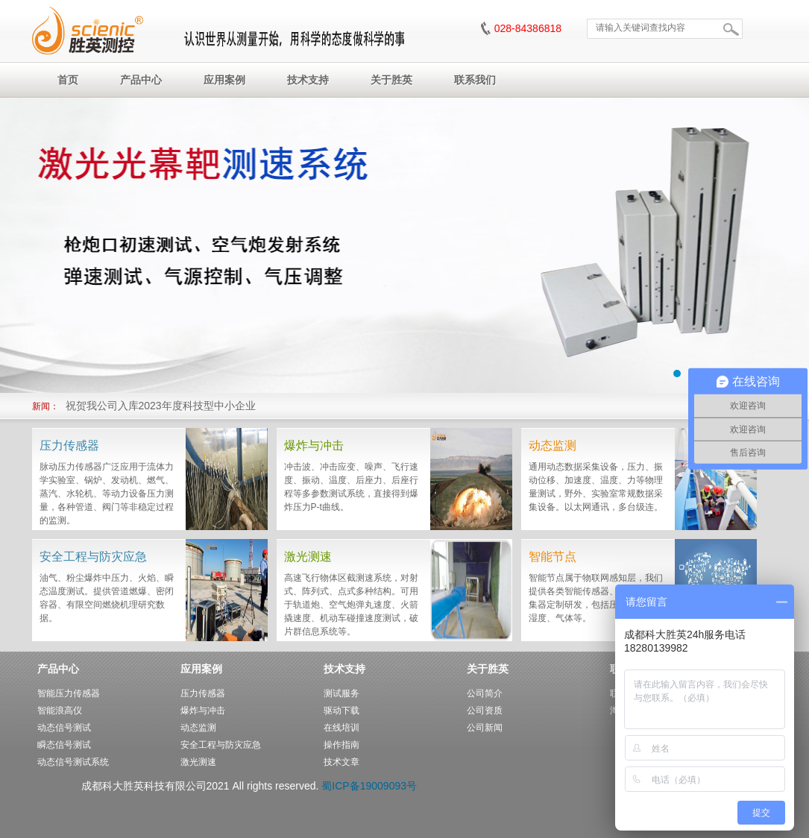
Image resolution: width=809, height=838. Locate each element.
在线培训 (341, 727)
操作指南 (341, 745)
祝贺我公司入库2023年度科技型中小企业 (161, 406)
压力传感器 (202, 693)
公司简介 (485, 693)
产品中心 (58, 669)
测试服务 (341, 693)
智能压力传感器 (68, 693)
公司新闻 (485, 727)
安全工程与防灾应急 (220, 745)
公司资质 (485, 710)
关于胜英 (488, 669)
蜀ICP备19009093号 (369, 786)
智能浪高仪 (59, 710)
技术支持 (344, 669)
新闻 (41, 406)
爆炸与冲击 (202, 710)
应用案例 (201, 669)
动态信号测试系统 (73, 762)
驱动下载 (341, 710)
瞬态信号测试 (64, 745)
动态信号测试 (64, 727)
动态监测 (198, 727)
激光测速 (198, 762)
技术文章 (341, 762)
